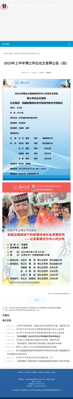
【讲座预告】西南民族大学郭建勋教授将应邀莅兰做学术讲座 (43, 361)
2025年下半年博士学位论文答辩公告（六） (35, 357)
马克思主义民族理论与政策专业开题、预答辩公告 (38, 339)
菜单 (5, 44)
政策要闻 (34, 372)
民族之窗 (41, 372)
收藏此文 (49, 73)
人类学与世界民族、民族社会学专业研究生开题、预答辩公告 (43, 325)
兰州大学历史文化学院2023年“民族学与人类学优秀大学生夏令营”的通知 (35, 308)
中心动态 (10, 53)
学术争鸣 (20, 372)
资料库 (47, 372)
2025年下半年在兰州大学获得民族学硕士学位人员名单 (40, 329)
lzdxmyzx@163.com (40, 386)
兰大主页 (53, 13)
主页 (4, 53)
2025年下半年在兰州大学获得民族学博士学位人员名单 (40, 332)
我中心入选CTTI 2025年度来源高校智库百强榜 (36, 346)
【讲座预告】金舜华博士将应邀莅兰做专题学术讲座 (39, 343)
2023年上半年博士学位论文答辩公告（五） (24, 310)
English (61, 13)
